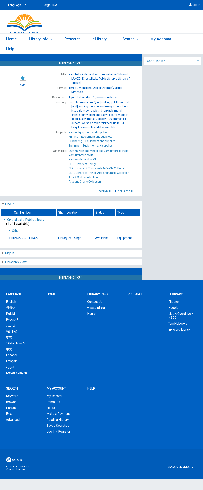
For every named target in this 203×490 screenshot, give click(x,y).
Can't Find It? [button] (156, 79)
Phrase (11, 419)
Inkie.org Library (179, 340)
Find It (9, 215)
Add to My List (172, 68)
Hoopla (173, 319)
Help (91, 399)
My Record (54, 407)
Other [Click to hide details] (14, 242)
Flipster (173, 313)
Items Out (53, 413)
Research (72, 48)
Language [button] (14, 305)
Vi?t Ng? (12, 342)
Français (12, 372)
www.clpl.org (96, 319)
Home (11, 48)
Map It (9, 264)
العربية (10, 378)
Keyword (12, 407)
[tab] (172, 78)
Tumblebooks (177, 334)
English (11, 313)
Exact (9, 425)
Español (11, 366)
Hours (91, 325)
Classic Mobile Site (180, 477)
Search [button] (130, 48)
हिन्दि (9, 348)
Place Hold (163, 60)
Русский (12, 331)
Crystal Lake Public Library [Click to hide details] (23, 231)
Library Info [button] (40, 48)
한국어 (10, 319)
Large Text (50, 5)
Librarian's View (16, 273)
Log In (196, 4)
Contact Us (94, 313)
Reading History (58, 431)
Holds (51, 419)
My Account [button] (56, 399)
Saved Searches (58, 437)
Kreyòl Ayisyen (16, 384)
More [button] (158, 48)
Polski (10, 325)
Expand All (106, 202)
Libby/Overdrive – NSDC (181, 327)
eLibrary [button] (101, 48)
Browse (11, 413)
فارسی (10, 336)
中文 (9, 360)
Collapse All (126, 202)
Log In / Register (58, 443)
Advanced (13, 431)
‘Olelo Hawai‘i (15, 354)
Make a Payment (58, 425)
